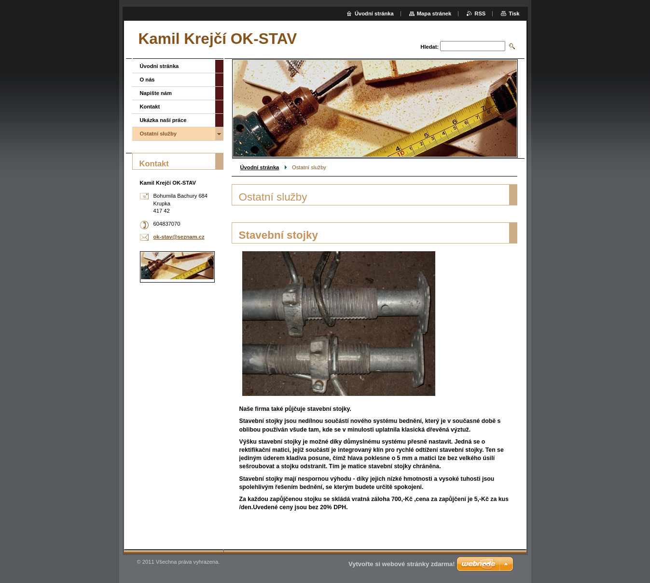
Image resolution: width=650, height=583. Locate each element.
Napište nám (156, 93)
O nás (147, 79)
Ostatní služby (158, 133)
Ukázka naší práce (163, 120)
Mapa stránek (434, 13)
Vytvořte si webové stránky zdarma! (401, 564)
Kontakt (150, 106)
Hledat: (429, 47)
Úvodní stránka (259, 167)
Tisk (514, 13)
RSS (479, 13)
